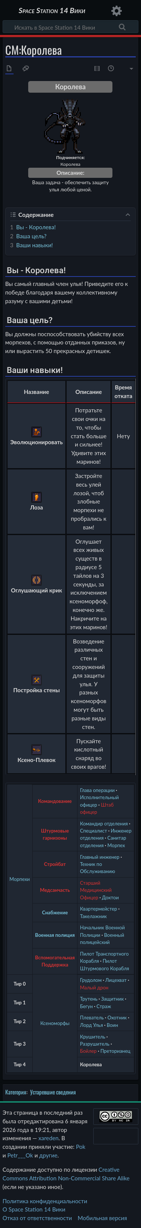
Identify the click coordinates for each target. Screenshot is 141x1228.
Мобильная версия (102, 1217)
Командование (54, 801)
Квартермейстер (98, 909)
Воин (112, 1025)
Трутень (88, 999)
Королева (91, 1064)
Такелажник (93, 916)
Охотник (117, 1018)
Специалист (93, 831)
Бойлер (88, 1051)
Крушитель (92, 1037)
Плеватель (92, 1018)
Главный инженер (100, 857)
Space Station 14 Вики (51, 11)
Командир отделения (104, 824)
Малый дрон (94, 988)
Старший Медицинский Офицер (96, 890)
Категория (15, 1092)
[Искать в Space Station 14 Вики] (70, 27)
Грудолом (91, 980)
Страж (104, 1006)
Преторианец (115, 1051)
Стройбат (55, 864)
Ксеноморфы (55, 1023)
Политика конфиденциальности (45, 1201)
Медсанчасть (55, 890)
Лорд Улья (91, 1025)
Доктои (110, 897)
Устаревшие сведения (53, 1092)
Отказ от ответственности (37, 1217)
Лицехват (116, 980)
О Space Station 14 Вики (34, 1209)
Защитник (112, 999)
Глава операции (97, 790)
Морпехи (19, 879)
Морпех (116, 845)
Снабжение (55, 912)
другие (48, 1155)
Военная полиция (55, 935)
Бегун (86, 1006)
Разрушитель (94, 1044)
